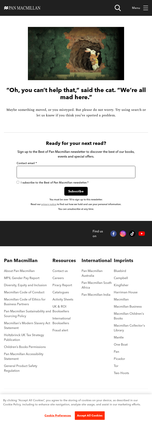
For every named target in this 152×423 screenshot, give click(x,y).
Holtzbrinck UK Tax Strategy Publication (24, 337)
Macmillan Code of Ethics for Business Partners (25, 301)
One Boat (121, 344)
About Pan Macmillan (19, 271)
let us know (45, 115)
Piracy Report (62, 285)
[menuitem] (28, 260)
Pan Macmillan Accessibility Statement (23, 356)
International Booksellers (61, 320)
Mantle (119, 337)
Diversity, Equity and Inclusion (25, 285)
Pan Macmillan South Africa (97, 285)
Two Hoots (121, 373)
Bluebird (120, 271)
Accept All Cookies (90, 415)
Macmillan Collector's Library (129, 327)
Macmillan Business (128, 306)
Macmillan (121, 299)
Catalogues (60, 292)
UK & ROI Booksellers (60, 308)
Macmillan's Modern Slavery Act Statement (27, 325)
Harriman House (126, 292)
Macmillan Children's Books (129, 316)
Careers (58, 278)
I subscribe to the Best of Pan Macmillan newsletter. (52, 182)
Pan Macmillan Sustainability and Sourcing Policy (27, 313)
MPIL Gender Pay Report (21, 278)
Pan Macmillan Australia (92, 273)
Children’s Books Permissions (25, 347)
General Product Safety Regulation (20, 368)
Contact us (60, 271)
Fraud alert (60, 330)
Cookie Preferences (58, 415)
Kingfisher (121, 285)
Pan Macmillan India (96, 295)
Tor (116, 366)
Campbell (121, 278)
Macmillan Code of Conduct (24, 292)
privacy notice (48, 204)
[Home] (22, 8)
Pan (116, 352)
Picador (119, 359)
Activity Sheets (62, 299)
